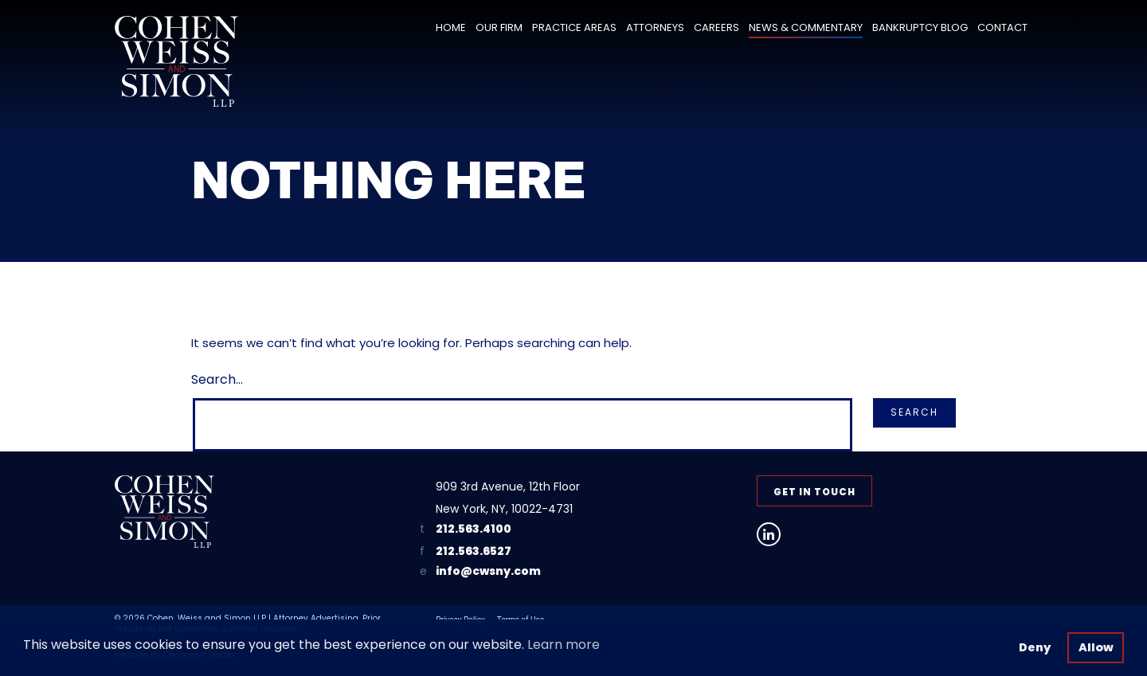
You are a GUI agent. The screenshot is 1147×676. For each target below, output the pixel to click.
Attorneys (655, 27)
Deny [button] (1035, 647)
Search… (217, 379)
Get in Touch (814, 491)
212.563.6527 (473, 551)
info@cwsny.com (488, 571)
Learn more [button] (563, 644)
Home (451, 27)
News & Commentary (806, 27)
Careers (716, 27)
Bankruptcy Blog (920, 27)
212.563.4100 (473, 529)
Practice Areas (574, 27)
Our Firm (499, 27)
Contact (1002, 27)
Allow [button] (1096, 647)
